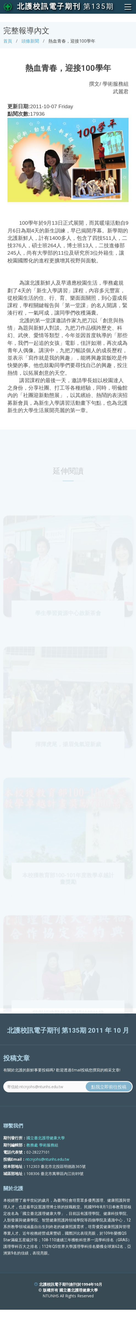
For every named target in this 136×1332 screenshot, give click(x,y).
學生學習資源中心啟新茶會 (68, 621)
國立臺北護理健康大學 (45, 1147)
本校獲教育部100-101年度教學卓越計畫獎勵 (68, 886)
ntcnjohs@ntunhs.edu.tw (47, 1169)
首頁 (7, 41)
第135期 (98, 6)
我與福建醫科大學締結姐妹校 (68, 1021)
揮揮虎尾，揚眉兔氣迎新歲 (68, 752)
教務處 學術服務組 (42, 1154)
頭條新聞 (30, 41)
